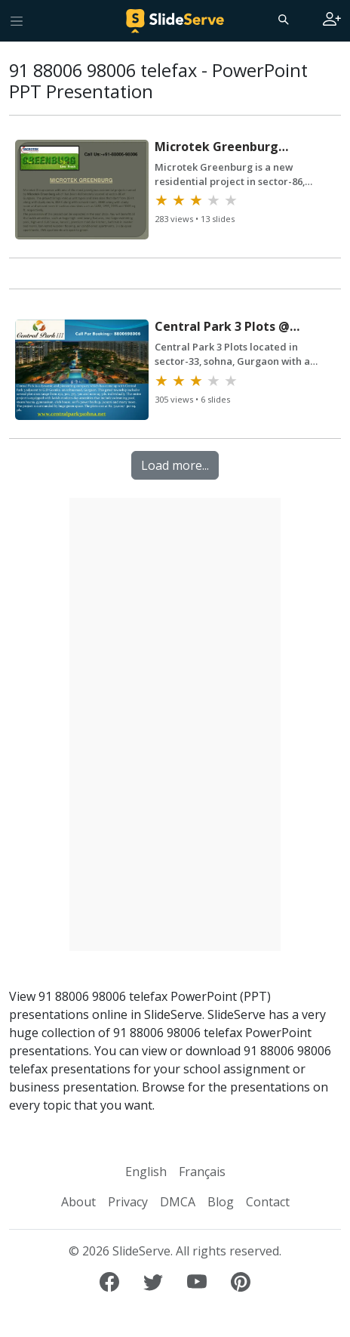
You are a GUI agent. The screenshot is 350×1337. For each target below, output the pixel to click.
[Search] (282, 18)
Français (202, 1171)
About (78, 1201)
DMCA (177, 1201)
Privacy (128, 1201)
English (146, 1171)
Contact (268, 1201)
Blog (220, 1201)
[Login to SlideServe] (332, 20)
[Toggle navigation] (16, 20)
